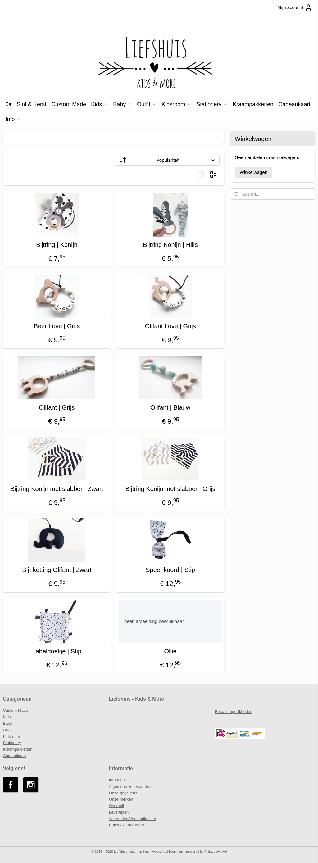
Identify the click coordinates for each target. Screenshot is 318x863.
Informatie (118, 780)
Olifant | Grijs (57, 407)
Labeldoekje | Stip (57, 651)
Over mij (116, 805)
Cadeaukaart (294, 104)
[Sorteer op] (166, 160)
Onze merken (121, 799)
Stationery (212, 104)
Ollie (170, 651)
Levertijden (119, 812)
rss (147, 851)
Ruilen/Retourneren (126, 825)
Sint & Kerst (31, 104)
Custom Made (68, 104)
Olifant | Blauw (170, 407)
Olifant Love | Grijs (170, 326)
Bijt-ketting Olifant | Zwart (56, 569)
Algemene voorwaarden (130, 786)
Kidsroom (176, 104)
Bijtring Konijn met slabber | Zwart (57, 488)
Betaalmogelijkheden (233, 711)
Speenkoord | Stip (170, 569)
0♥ (8, 104)
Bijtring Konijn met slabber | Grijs (170, 488)
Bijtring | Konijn (56, 244)
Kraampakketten (253, 104)
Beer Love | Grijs (57, 326)
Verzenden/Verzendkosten (132, 818)
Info (13, 119)
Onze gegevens (123, 793)
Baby (122, 104)
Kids (99, 104)
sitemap (136, 851)
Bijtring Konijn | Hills (170, 244)
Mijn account (294, 7)
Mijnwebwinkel (216, 851)
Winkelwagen (253, 172)
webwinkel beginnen (167, 851)
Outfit (147, 104)
